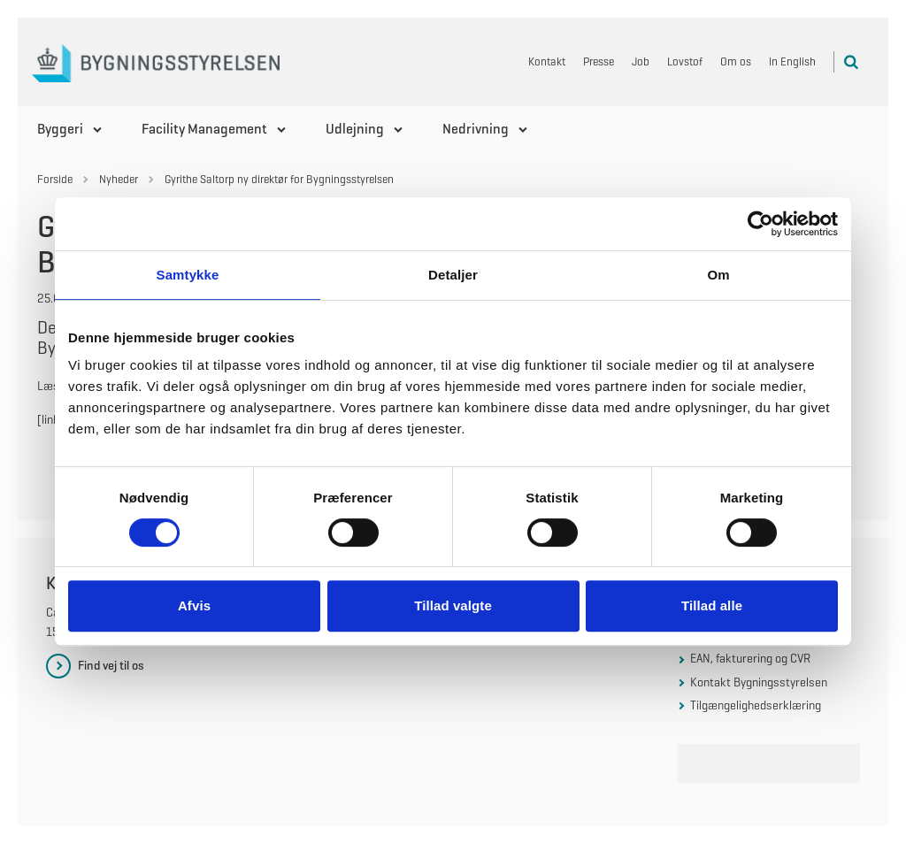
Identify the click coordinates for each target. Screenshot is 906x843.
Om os (735, 61)
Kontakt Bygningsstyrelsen (758, 682)
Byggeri (60, 128)
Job (640, 61)
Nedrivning (475, 128)
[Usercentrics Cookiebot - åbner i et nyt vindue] (760, 224)
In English (792, 61)
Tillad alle (711, 605)
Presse (598, 61)
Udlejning (355, 128)
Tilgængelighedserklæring (755, 705)
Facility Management (204, 128)
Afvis (194, 605)
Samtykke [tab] (188, 274)
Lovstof (685, 61)
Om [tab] (718, 274)
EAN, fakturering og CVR (750, 658)
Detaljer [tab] (453, 274)
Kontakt (546, 61)
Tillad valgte (453, 605)
